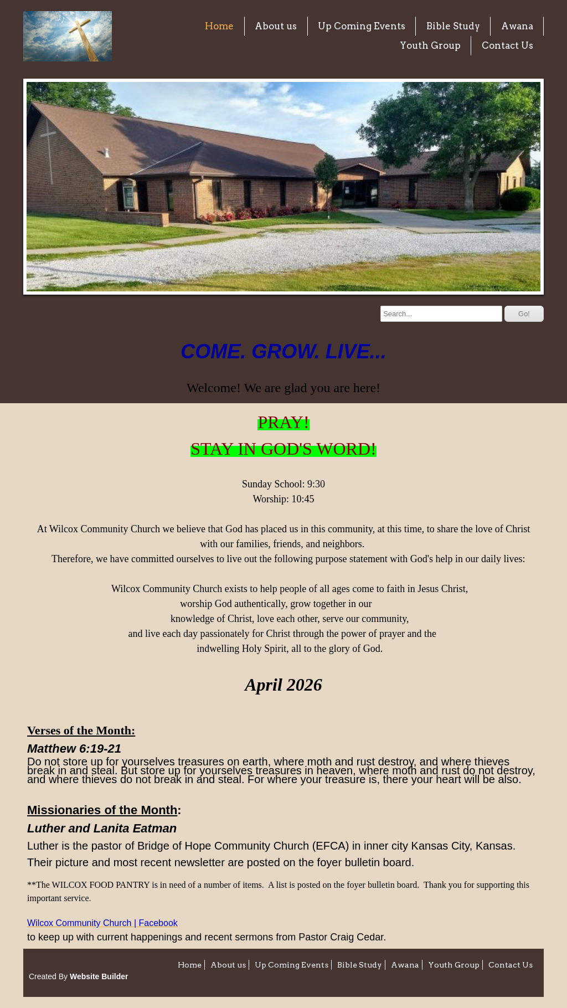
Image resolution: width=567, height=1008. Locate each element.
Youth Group (430, 45)
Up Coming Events (361, 26)
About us (276, 26)
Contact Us (507, 45)
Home (219, 26)
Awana (517, 26)
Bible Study (453, 26)
